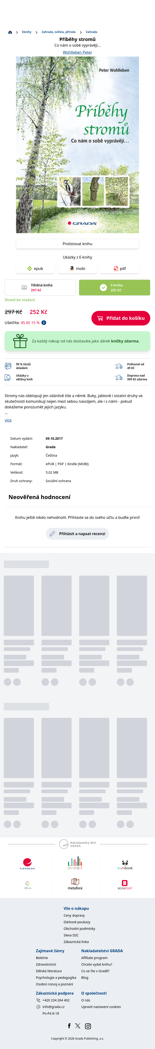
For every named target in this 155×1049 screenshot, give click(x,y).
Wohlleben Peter (77, 52)
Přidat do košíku (121, 318)
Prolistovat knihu (77, 243)
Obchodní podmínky (79, 928)
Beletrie (42, 957)
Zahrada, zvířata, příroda (59, 32)
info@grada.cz (50, 1006)
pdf (120, 268)
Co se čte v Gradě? (95, 971)
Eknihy (26, 32)
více (8, 420)
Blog (84, 977)
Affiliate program (94, 957)
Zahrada (91, 32)
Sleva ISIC (71, 935)
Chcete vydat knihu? (96, 964)
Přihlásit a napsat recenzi (77, 534)
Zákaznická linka (76, 941)
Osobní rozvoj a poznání (54, 984)
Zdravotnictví (46, 964)
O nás (85, 1000)
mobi (77, 268)
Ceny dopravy (74, 915)
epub (35, 268)
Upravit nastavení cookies (101, 1006)
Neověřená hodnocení (39, 497)
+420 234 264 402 (53, 1000)
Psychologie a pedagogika (56, 977)
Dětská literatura (49, 971)
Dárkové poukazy (77, 922)
